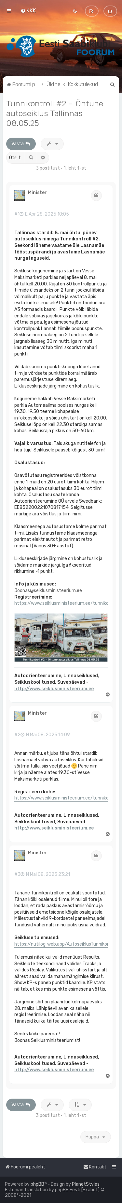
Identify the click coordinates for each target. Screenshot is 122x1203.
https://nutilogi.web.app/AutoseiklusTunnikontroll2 (67, 944)
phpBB (37, 1184)
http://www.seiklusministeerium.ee (54, 689)
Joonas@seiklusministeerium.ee (48, 590)
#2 (17, 735)
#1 (17, 214)
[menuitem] (28, 10)
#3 (17, 874)
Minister (37, 192)
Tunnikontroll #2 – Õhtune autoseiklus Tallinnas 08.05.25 (54, 113)
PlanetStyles (86, 1184)
